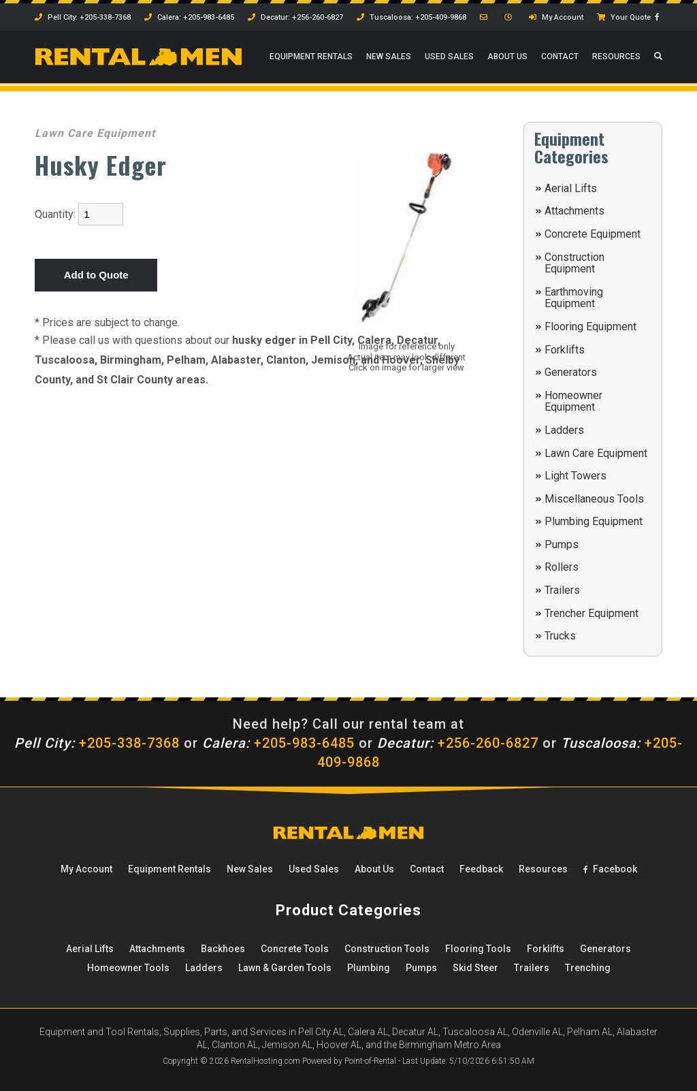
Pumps (562, 544)
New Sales (388, 58)
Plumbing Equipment (594, 521)
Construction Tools (386, 948)
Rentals (311, 58)
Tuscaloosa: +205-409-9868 (411, 17)
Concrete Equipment (593, 233)
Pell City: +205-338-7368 (83, 17)
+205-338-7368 (97, 743)
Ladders (564, 430)
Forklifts (565, 349)
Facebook (610, 869)
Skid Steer (475, 967)
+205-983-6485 (278, 743)
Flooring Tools (478, 948)
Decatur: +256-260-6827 (295, 17)
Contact (560, 58)
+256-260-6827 (457, 743)
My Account (556, 17)
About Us (507, 58)
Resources (616, 58)
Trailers (562, 590)
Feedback (481, 869)
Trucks (560, 635)
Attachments (574, 210)
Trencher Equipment (591, 613)
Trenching (588, 967)
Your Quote (624, 17)
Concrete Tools (295, 948)
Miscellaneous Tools (594, 498)
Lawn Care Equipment (596, 453)
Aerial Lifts (571, 188)
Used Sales (449, 58)
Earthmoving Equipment (574, 298)
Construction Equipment (574, 263)
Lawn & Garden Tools (284, 967)
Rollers (562, 566)
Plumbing (368, 967)
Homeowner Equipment (573, 401)
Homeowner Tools (128, 967)
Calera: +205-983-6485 (189, 17)
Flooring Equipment (590, 326)
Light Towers (575, 475)
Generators (571, 372)
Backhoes (223, 948)
